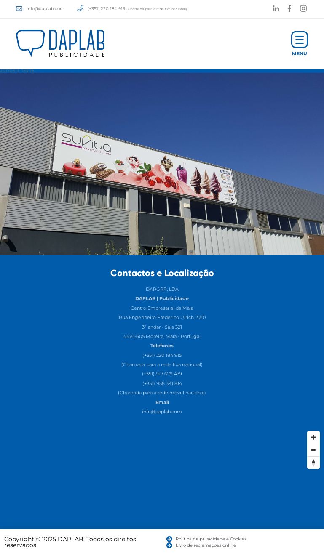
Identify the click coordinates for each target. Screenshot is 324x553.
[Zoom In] (313, 437)
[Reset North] (313, 462)
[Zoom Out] (313, 450)
